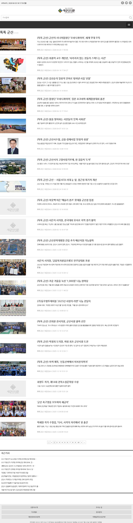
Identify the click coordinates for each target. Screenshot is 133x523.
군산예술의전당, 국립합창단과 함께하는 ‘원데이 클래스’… (19, 476)
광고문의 (99, 512)
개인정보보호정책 (34, 517)
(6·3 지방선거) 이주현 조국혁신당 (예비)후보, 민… (17, 462)
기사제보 (34, 512)
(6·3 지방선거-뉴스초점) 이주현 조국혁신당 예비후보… (19, 459)
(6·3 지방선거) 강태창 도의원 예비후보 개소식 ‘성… (17, 469)
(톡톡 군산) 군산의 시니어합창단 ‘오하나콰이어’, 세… (18, 466)
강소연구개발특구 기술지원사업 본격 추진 (14, 483)
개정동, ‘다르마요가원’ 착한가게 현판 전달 (14, 473)
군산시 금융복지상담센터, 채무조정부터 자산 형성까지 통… (20, 486)
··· (84, 442)
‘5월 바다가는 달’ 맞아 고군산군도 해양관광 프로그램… (18, 490)
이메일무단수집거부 (99, 517)
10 (78, 442)
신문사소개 (34, 507)
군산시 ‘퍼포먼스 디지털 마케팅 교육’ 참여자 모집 (17, 479)
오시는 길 (99, 507)
